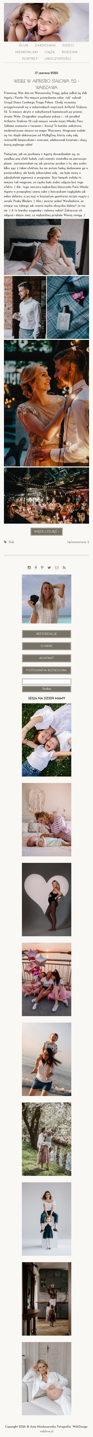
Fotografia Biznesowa (46, 670)
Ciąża (50, 52)
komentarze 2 (80, 542)
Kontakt (46, 658)
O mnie (47, 646)
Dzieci (68, 45)
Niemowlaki (26, 52)
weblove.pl (46, 1431)
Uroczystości (57, 58)
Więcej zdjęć (48, 532)
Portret (30, 58)
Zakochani (45, 45)
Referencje (46, 634)
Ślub (23, 45)
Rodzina (70, 52)
